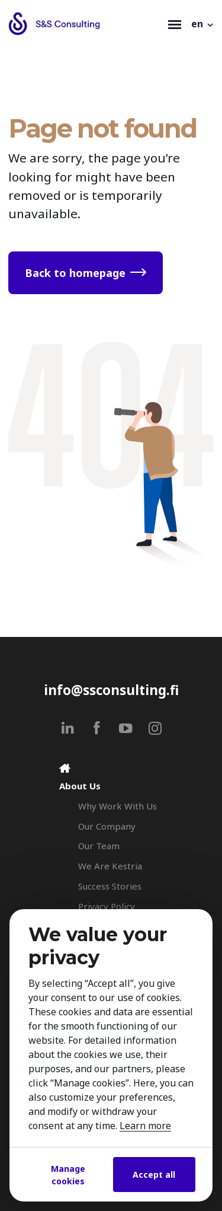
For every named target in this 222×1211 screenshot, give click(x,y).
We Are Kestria (110, 866)
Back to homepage (75, 273)
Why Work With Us (117, 806)
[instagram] (155, 728)
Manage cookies (68, 1175)
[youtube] (126, 728)
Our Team (99, 846)
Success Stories (109, 886)
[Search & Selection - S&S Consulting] (85, 23)
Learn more (145, 1125)
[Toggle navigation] (174, 23)
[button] (203, 23)
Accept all (154, 1174)
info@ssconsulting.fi (111, 690)
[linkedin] (68, 728)
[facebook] (97, 728)
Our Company (107, 826)
